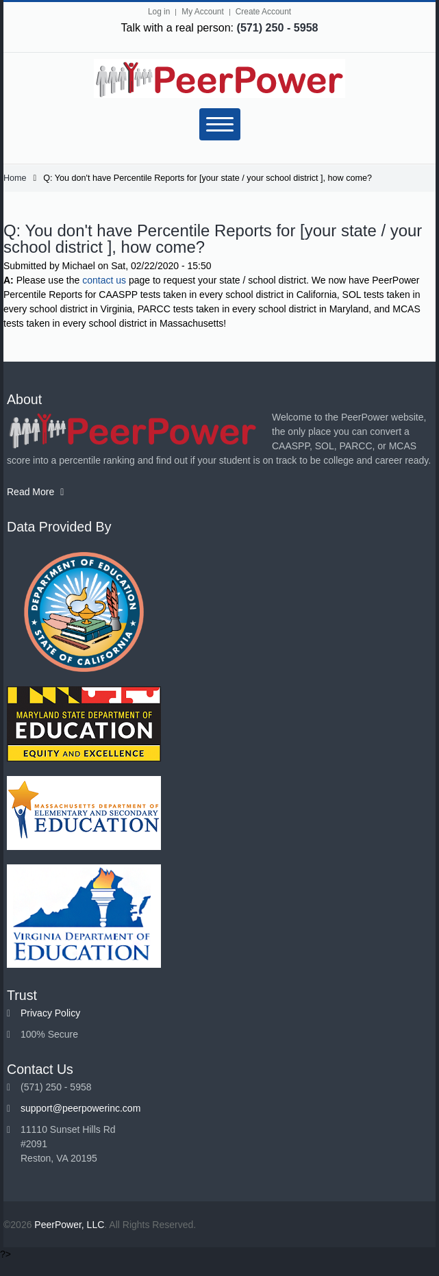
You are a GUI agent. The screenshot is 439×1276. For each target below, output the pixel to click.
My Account (202, 11)
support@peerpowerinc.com (80, 1108)
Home (15, 178)
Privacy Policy (50, 1013)
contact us (104, 280)
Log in (159, 11)
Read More (35, 491)
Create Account (263, 11)
